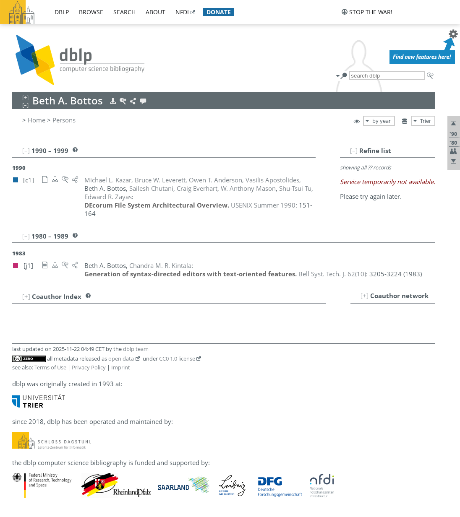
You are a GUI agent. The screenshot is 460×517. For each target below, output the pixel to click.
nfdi (182, 12)
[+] (365, 295)
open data (121, 358)
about (155, 12)
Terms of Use (50, 367)
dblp (62, 12)
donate (218, 12)
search (124, 12)
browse (91, 12)
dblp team (136, 349)
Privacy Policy (89, 367)
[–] (354, 150)
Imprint (120, 367)
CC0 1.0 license (177, 358)
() (332, 274)
